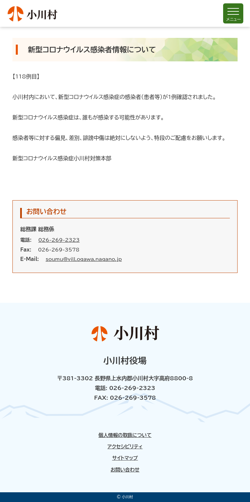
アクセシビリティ (125, 446)
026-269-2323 (59, 239)
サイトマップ (125, 458)
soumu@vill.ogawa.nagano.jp (84, 259)
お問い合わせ (125, 469)
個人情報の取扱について (125, 435)
